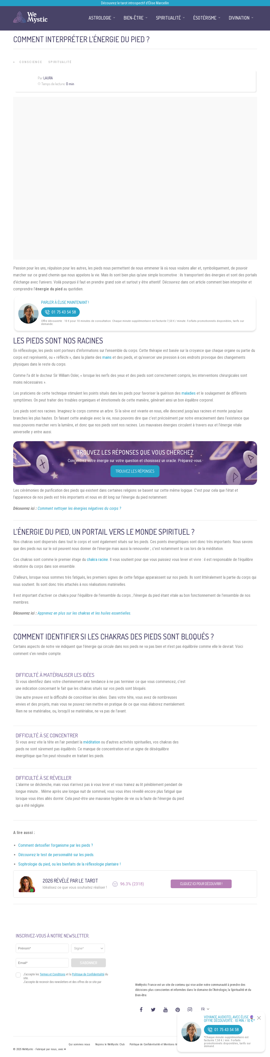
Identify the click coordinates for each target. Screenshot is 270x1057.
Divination (239, 18)
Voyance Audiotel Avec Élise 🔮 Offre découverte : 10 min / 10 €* (229, 1018)
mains (107, 357)
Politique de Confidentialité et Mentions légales (157, 1044)
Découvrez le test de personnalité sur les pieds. (56, 854)
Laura (48, 78)
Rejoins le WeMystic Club (109, 1044)
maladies (189, 393)
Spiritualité (60, 62)
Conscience (30, 62)
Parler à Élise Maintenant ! (65, 302)
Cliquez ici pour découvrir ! (201, 884)
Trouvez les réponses (135, 471)
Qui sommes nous (79, 1044)
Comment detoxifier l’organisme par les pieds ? (55, 845)
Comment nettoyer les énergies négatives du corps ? (79, 508)
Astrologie (100, 18)
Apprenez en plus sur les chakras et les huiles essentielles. (84, 613)
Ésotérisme (204, 18)
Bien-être (134, 18)
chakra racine (97, 559)
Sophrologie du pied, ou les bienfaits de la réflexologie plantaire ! (69, 864)
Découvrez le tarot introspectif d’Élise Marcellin (135, 3)
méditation (91, 742)
